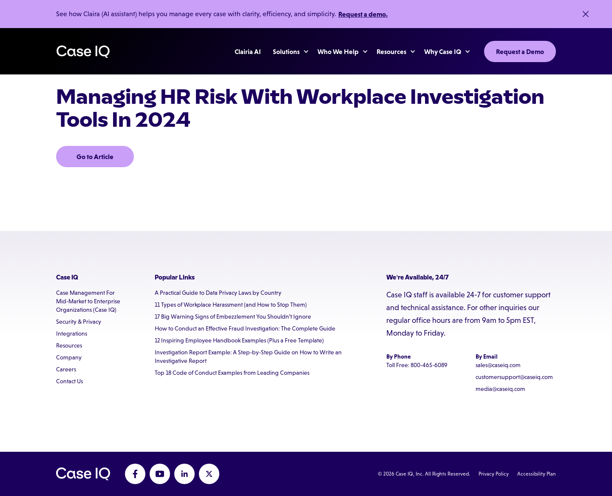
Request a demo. (363, 14)
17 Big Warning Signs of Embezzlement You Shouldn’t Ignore (233, 316)
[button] (286, 51)
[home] (83, 52)
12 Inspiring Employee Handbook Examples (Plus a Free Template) (239, 340)
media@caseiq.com (500, 388)
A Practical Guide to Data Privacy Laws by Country (218, 292)
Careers (66, 369)
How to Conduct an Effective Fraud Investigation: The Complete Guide (245, 328)
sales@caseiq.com (498, 365)
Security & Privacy (78, 321)
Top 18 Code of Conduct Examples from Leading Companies (232, 372)
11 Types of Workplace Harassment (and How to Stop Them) (231, 304)
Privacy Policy (494, 474)
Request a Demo (520, 51)
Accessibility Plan (536, 474)
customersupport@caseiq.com (514, 376)
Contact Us (69, 381)
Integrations (71, 333)
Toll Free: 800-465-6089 (417, 365)
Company (69, 357)
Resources (69, 345)
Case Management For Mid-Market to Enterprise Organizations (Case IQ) (88, 301)
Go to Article (94, 156)
